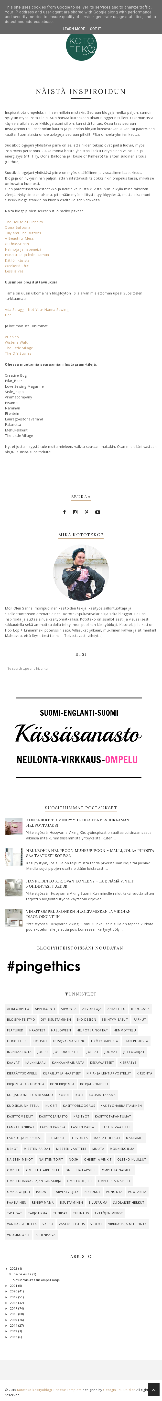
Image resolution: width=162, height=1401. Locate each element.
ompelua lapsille (80, 1170)
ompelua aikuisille (43, 1170)
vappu (48, 1224)
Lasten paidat (83, 1127)
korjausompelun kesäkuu (30, 1095)
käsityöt (81, 1116)
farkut (140, 1019)
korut (64, 1095)
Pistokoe (93, 1192)
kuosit (51, 1106)
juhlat (93, 1052)
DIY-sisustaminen (56, 1019)
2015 (14, 1320)
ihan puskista (136, 1041)
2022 (14, 1268)
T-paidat (14, 1213)
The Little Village (19, 348)
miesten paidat (37, 1149)
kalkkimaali (35, 1063)
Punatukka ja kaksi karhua (27, 254)
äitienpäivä (46, 1235)
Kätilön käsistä (17, 260)
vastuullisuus (72, 1224)
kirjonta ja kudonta (25, 1084)
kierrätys (128, 1063)
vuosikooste (18, 1235)
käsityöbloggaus (79, 1106)
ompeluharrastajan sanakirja (34, 1181)
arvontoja (92, 1009)
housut (40, 1041)
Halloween (61, 1030)
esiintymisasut (115, 1019)
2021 (14, 1286)
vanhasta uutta (22, 1224)
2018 (14, 1303)
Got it (95, 29)
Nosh (73, 1159)
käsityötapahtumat (113, 1116)
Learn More (74, 29)
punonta (114, 1192)
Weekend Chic (17, 265)
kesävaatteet (102, 1063)
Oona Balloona (18, 227)
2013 (14, 1331)
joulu (43, 1052)
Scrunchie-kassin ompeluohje (36, 1280)
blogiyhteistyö (21, 1019)
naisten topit (51, 1159)
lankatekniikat (20, 1127)
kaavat (13, 1063)
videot (96, 1224)
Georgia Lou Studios (119, 1390)
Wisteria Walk (16, 342)
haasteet (37, 1030)
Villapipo (12, 337)
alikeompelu (18, 1009)
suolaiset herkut (128, 1202)
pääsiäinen (16, 1202)
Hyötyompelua (104, 1041)
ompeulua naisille (114, 1181)
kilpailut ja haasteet (62, 1073)
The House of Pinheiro (24, 222)
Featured (15, 1030)
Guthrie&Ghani (17, 243)
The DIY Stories (18, 353)
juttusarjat (134, 1052)
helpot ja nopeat (92, 1030)
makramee (135, 1138)
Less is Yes (14, 271)
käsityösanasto (53, 1116)
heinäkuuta (23, 1274)
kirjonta (144, 1073)
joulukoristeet (67, 1052)
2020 (14, 1291)
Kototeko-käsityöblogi (34, 1390)
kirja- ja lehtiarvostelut (108, 1073)
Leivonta (80, 1138)
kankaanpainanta (68, 1063)
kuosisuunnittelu (23, 1106)
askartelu (117, 1009)
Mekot (12, 1149)
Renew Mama (43, 1202)
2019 (14, 1297)
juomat (111, 1052)
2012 (14, 1337)
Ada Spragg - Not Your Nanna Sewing (36, 309)
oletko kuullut (131, 1159)
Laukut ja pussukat (24, 1138)
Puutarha (137, 1192)
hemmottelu (125, 1030)
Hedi (8, 315)
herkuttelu (17, 1041)
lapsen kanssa (53, 1127)
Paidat (42, 1192)
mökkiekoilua (122, 1149)
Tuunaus (81, 1213)
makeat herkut (107, 1138)
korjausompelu (94, 1084)
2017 (14, 1308)
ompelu (14, 1170)
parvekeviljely (66, 1192)
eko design (86, 1019)
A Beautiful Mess (19, 238)
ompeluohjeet (79, 1181)
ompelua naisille (117, 1170)
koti (79, 1095)
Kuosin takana (102, 1095)
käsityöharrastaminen (121, 1106)
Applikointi (45, 1009)
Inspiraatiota (19, 1052)
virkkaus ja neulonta (127, 1224)
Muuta (98, 1149)
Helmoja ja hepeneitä (23, 249)
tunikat (60, 1213)
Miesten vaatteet (71, 1149)
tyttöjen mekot (109, 1213)
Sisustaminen (71, 1202)
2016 (14, 1314)
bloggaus (140, 1009)
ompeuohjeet (19, 1192)
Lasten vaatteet (116, 1127)
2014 (14, 1325)
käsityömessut (20, 1116)
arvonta (68, 1009)
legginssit (57, 1138)
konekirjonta (62, 1084)
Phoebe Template (68, 1390)
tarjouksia (38, 1213)
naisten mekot (20, 1159)
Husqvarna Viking (69, 1041)
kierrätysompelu (22, 1073)
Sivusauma (98, 1202)
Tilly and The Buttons (23, 233)
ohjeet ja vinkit (98, 1159)
